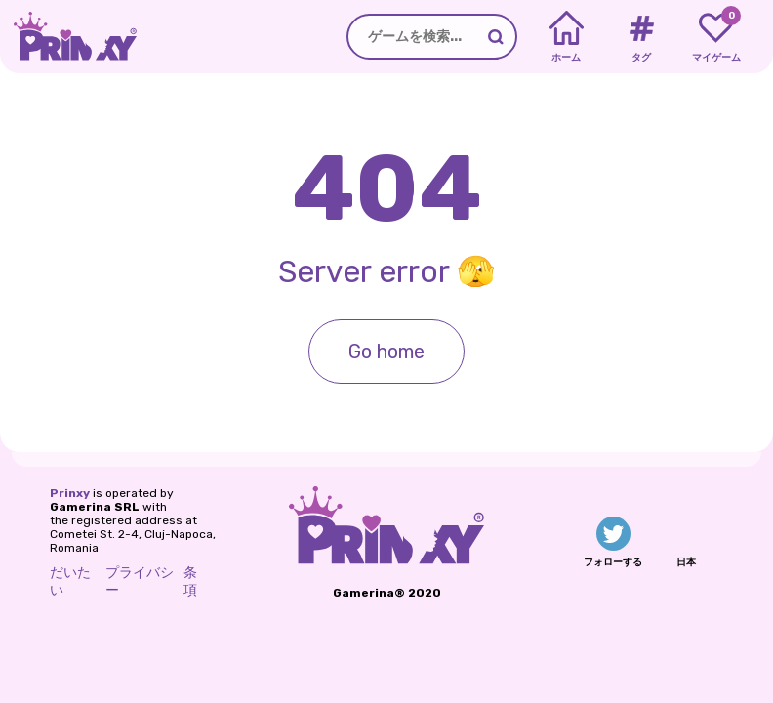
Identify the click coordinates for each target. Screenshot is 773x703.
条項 (190, 581)
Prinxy (70, 493)
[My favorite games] (716, 37)
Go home (386, 351)
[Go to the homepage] (68, 36)
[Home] (566, 37)
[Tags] (641, 37)
